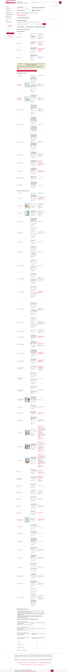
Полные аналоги (21, 26)
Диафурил (20, 232)
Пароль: (7, 30)
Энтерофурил (21, 597)
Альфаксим (20, 109)
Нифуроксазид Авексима (21, 368)
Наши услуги (8, 8)
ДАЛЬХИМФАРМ (40, 512)
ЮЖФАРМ (39, 221)
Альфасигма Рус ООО (41, 85)
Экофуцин (20, 184)
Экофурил (20, 526)
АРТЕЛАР (39, 203)
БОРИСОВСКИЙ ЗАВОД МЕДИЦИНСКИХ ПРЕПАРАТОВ (41, 49)
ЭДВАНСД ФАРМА (41, 155)
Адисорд (20, 197)
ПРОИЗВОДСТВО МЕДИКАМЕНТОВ (40, 291)
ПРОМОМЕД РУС (40, 498)
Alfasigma (39, 83)
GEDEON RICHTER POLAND (42, 428)
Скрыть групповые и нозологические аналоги (27, 70)
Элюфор (20, 549)
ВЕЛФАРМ (39, 124)
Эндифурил (20, 576)
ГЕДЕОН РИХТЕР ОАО (41, 438)
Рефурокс (20, 407)
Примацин (20, 171)
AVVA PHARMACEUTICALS (41, 277)
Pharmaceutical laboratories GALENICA (41, 412)
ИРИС (39, 575)
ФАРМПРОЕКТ (40, 308)
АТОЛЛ (39, 505)
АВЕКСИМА (40, 476)
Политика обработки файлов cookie (45, 662)
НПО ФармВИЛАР (41, 199)
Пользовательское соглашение (22, 662)
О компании (8, 10)
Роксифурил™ (21, 413)
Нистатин (20, 37)
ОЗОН (39, 321)
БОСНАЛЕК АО (40, 598)
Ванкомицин (20, 124)
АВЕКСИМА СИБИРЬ (41, 367)
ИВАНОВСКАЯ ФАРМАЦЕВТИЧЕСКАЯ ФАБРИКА (41, 353)
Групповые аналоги (29, 26)
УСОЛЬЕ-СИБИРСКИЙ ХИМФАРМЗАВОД (41, 336)
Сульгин (20, 471)
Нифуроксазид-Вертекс (21, 378)
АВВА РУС (39, 526)
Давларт (20, 205)
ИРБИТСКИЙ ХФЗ (41, 35)
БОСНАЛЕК (40, 595)
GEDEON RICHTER (41, 426)
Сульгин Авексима (20, 479)
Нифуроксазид (21, 265)
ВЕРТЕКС (39, 378)
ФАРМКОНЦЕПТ (40, 141)
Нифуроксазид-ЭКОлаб (21, 400)
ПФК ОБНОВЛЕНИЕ (41, 406)
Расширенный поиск (57, 4)
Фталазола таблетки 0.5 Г (21, 520)
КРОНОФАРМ (40, 196)
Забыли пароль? (10, 37)
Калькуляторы (9, 18)
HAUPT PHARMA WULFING (41, 164)
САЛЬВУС (39, 153)
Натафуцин (20, 154)
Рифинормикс (21, 178)
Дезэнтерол (20, 221)
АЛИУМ (39, 108)
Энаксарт (20, 567)
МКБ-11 (7, 20)
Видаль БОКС (9, 12)
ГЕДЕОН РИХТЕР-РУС (41, 430)
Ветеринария (8, 16)
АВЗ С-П (44, 197)
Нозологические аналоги (40, 26)
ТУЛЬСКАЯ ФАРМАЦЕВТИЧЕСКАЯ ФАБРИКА (41, 171)
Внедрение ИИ (9, 21)
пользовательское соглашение (30, 671)
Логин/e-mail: (8, 27)
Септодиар (20, 420)
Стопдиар (20, 432)
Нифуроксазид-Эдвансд (21, 390)
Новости (7, 6)
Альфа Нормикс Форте (20, 98)
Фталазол (20, 485)
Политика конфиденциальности (33, 662)
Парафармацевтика (10, 14)
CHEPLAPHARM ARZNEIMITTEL (40, 161)
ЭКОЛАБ (39, 399)
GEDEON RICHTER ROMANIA (42, 444)
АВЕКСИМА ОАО (40, 480)
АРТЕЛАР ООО (40, 207)
